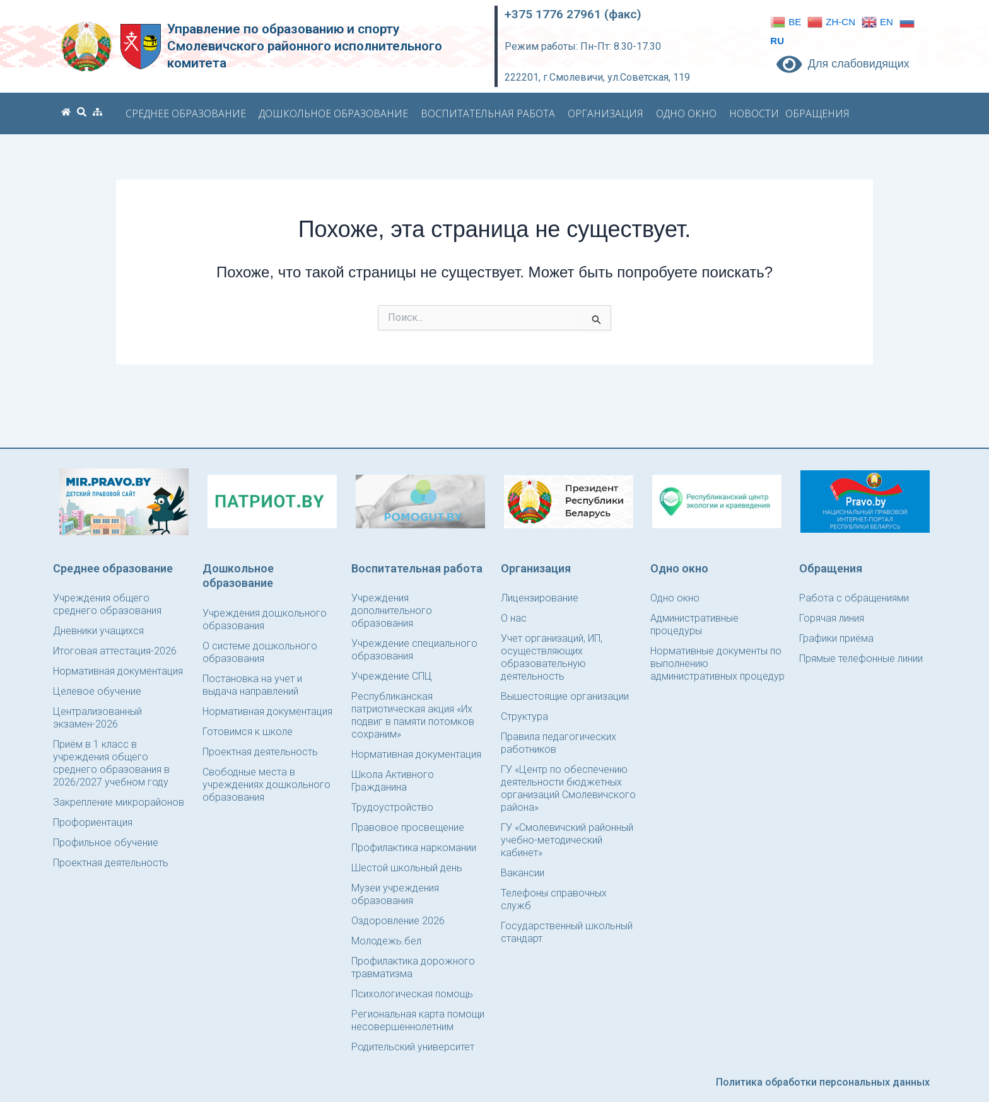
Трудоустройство (392, 807)
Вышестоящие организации (565, 696)
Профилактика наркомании (413, 848)
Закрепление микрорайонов (118, 802)
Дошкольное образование (336, 113)
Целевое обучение (97, 691)
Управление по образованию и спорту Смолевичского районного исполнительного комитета (304, 46)
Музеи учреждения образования (395, 894)
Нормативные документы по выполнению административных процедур (717, 663)
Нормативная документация (118, 671)
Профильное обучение (105, 843)
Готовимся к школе (247, 732)
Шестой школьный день (406, 868)
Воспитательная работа (491, 113)
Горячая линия (831, 618)
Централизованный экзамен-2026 (97, 717)
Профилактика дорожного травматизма (413, 967)
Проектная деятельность (110, 863)
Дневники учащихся (98, 631)
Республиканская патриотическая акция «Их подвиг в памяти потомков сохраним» (412, 715)
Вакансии (522, 873)
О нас (514, 618)
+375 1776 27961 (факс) (573, 14)
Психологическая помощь (412, 994)
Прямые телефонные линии (861, 658)
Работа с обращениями (854, 598)
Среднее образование (189, 113)
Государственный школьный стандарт (567, 932)
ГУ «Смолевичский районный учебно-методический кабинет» (567, 840)
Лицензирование (539, 598)
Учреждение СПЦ (391, 676)
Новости (754, 113)
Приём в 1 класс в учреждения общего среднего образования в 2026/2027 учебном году (111, 763)
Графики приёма (836, 638)
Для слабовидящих (843, 63)
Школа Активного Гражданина (392, 780)
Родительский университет (412, 1047)
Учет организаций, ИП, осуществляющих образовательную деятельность (551, 657)
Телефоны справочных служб (554, 899)
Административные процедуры (694, 624)
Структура (524, 716)
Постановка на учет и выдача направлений (252, 685)
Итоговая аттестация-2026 (115, 651)
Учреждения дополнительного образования (391, 610)
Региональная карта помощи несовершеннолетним (417, 1020)
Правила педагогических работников (558, 743)
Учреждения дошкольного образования (264, 619)
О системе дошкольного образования (259, 652)
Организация (609, 113)
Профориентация (92, 822)
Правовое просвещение (407, 827)
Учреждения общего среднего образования (107, 604)
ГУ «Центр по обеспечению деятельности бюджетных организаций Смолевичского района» (568, 788)
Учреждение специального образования (414, 649)
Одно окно (689, 113)
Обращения (820, 113)
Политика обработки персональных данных (823, 1082)
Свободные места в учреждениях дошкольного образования (266, 784)
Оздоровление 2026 (398, 921)
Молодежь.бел (386, 941)
